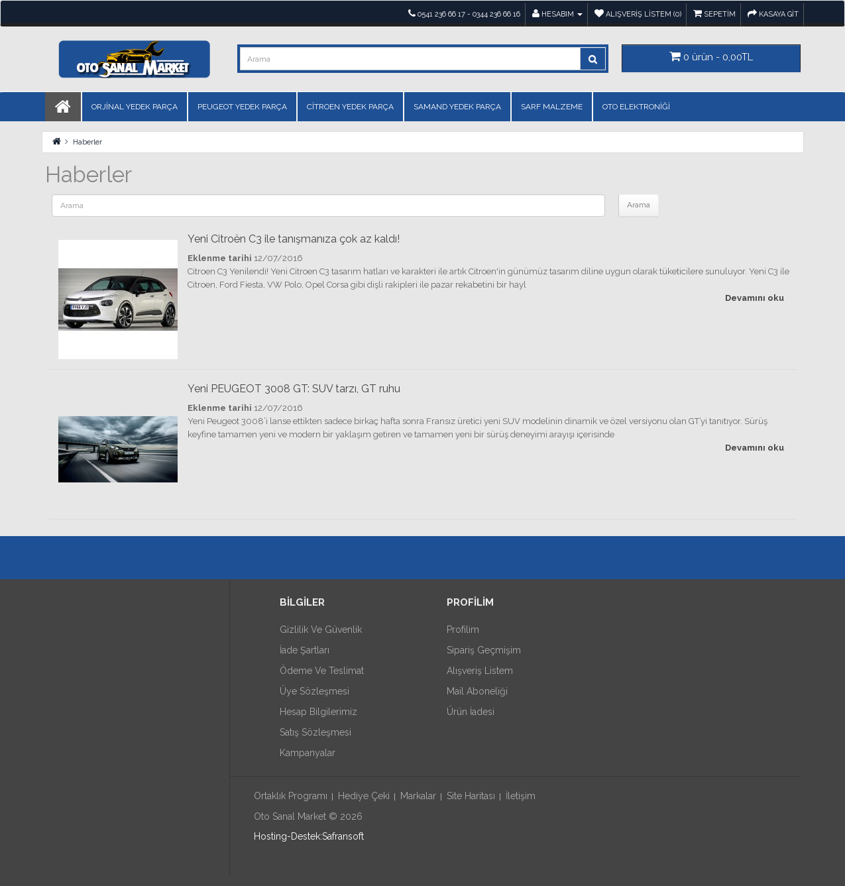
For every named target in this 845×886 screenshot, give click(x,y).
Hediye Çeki (364, 796)
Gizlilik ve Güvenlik (321, 629)
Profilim (463, 629)
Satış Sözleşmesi (315, 732)
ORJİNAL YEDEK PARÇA (134, 106)
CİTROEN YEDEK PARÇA (350, 106)
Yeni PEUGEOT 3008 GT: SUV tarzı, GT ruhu (294, 388)
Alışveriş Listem (480, 670)
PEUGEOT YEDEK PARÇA (242, 106)
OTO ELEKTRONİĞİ (636, 106)
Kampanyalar (307, 753)
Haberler (87, 142)
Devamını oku (754, 298)
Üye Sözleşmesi (314, 691)
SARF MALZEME (552, 106)
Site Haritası (471, 796)
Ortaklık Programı (290, 796)
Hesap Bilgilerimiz (318, 711)
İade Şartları (304, 650)
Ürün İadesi (470, 711)
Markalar (418, 796)
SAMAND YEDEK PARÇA (457, 106)
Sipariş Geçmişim (484, 650)
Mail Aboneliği (477, 691)
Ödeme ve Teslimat (322, 670)
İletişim (520, 796)
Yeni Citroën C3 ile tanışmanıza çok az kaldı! (294, 239)
